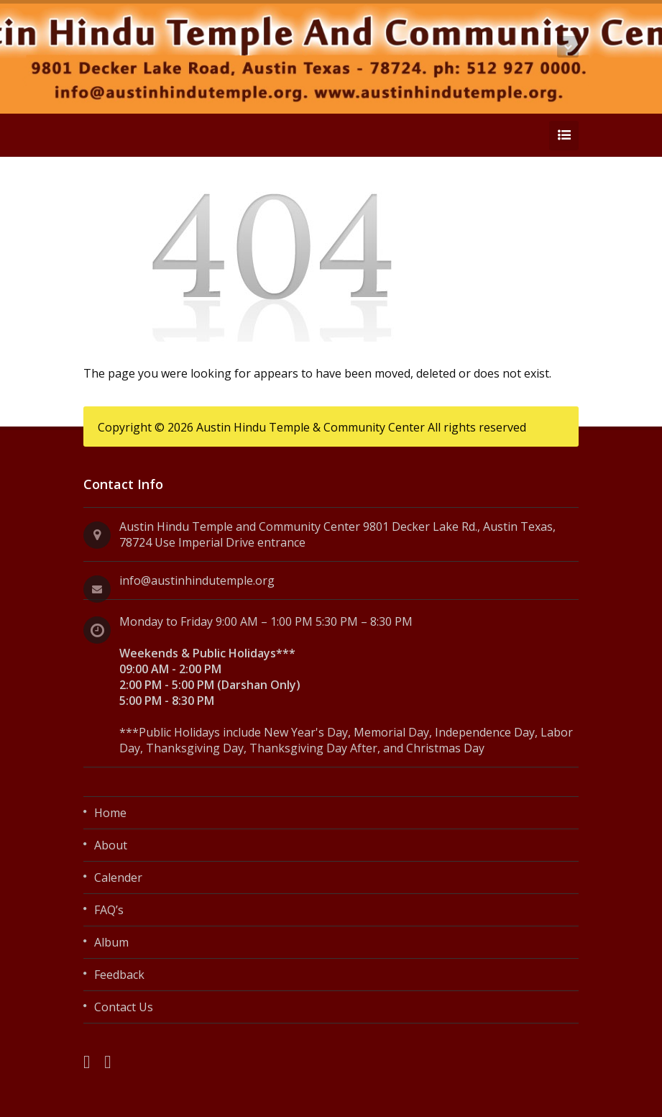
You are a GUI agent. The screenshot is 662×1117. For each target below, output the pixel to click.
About (110, 845)
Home (110, 813)
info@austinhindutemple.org (197, 580)
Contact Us (123, 1007)
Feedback (119, 974)
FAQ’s (109, 910)
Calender (118, 877)
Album (111, 942)
